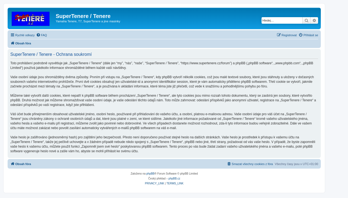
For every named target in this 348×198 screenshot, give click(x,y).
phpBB (150, 173)
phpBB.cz (174, 178)
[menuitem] (41, 35)
